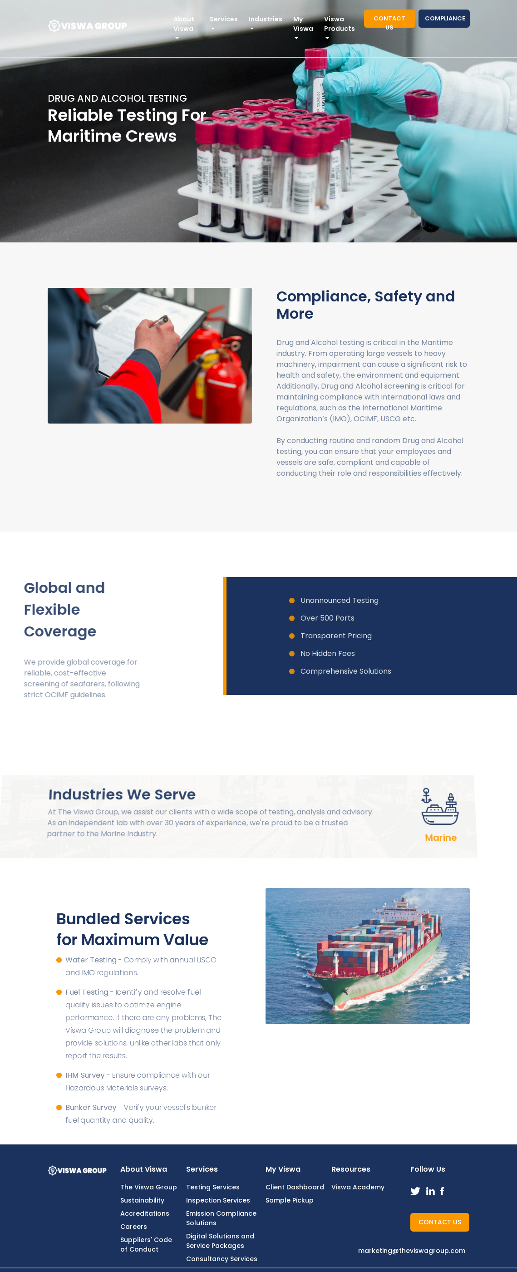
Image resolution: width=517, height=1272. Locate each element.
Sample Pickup (290, 1200)
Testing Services (213, 1187)
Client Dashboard (295, 1187)
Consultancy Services (221, 1258)
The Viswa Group (148, 1187)
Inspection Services (218, 1200)
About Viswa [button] (183, 24)
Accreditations (144, 1213)
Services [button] (224, 19)
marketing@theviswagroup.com (411, 1250)
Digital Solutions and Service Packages (220, 1241)
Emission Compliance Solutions (221, 1218)
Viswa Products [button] (339, 24)
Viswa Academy (357, 1187)
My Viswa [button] (303, 24)
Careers (133, 1226)
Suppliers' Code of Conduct (146, 1244)
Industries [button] (265, 19)
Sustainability (142, 1200)
